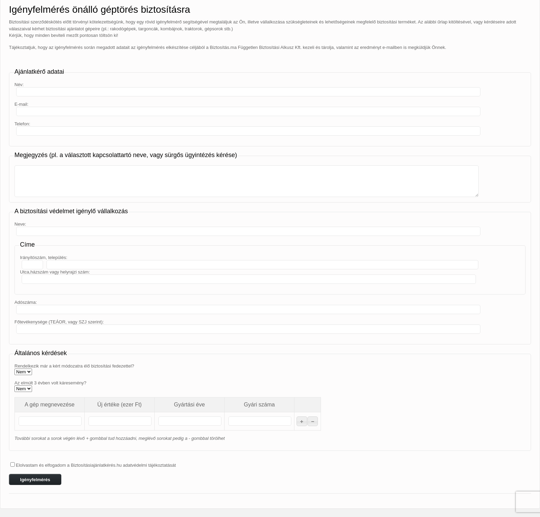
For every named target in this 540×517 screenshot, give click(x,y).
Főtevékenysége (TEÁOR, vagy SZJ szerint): (59, 321)
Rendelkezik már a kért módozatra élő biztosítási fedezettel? (74, 366)
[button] (302, 421)
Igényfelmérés (35, 479)
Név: (19, 84)
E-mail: (21, 104)
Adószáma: (25, 302)
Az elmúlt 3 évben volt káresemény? (50, 382)
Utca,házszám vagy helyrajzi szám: (55, 272)
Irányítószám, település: (43, 257)
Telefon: (22, 123)
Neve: (20, 224)
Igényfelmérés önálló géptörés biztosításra (99, 9)
